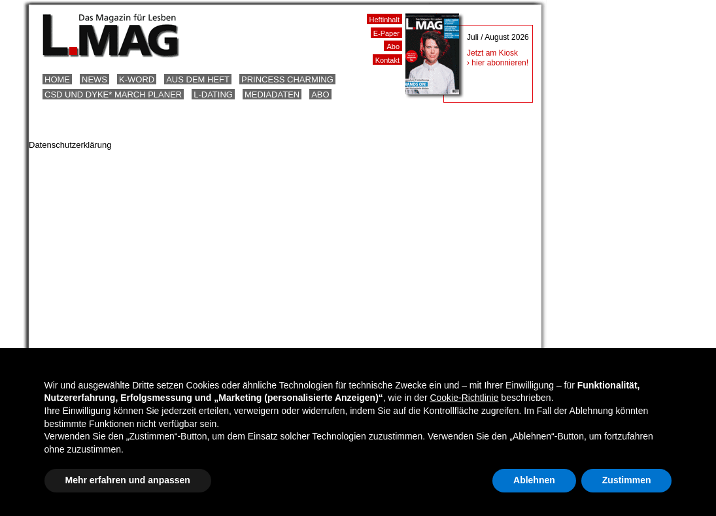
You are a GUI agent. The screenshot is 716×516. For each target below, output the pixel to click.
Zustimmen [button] (626, 480)
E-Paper (386, 33)
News (94, 79)
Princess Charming (287, 79)
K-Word (136, 79)
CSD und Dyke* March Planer (113, 94)
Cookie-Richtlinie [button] (464, 397)
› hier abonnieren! (497, 62)
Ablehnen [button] (534, 480)
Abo (320, 94)
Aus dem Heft (198, 79)
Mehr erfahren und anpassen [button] (127, 480)
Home (57, 79)
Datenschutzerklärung (70, 145)
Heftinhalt (384, 20)
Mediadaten (272, 94)
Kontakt (387, 60)
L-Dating (213, 94)
